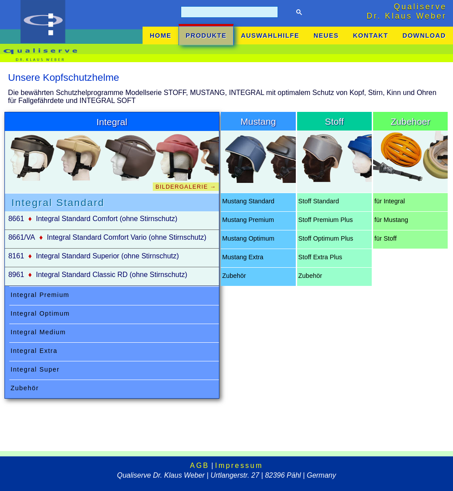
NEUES (326, 35)
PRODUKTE (206, 35)
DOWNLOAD (424, 35)
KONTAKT (370, 35)
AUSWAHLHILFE (270, 35)
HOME (160, 35)
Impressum (239, 465)
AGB (199, 465)
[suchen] (228, 12)
